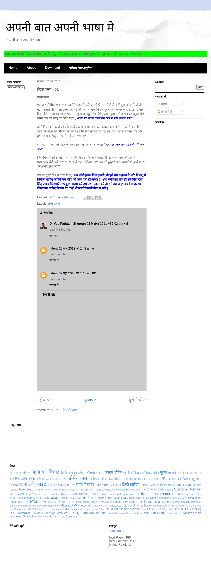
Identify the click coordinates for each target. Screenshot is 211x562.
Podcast (31, 509)
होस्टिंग (134, 484)
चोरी (174, 472)
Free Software (24, 497)
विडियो (26, 484)
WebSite (138, 513)
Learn (125, 501)
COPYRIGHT (155, 489)
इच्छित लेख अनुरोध (80, 68)
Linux (148, 501)
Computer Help (102, 489)
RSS (101, 509)
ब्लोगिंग (163, 478)
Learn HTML (136, 501)
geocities (39, 498)
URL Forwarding (20, 513)
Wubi (30, 516)
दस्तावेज (102, 478)
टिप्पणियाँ (165, 111)
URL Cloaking (192, 509)
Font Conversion (125, 494)
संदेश (162, 104)
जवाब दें (54, 235)
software (135, 509)
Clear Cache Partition (56, 489)
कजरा (101, 472)
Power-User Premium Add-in (54, 509)
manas (157, 501)
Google (72, 498)
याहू (193, 478)
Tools (161, 509)
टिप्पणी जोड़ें (48, 294)
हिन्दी (125, 484)
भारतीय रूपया (174, 478)
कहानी (126, 472)
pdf (11, 509)
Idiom (78, 501)
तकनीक (93, 478)
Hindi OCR (23, 501)
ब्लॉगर (144, 478)
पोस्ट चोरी (113, 478)
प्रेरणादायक (135, 478)
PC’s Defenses (193, 505)
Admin (144, 484)
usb (34, 513)
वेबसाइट (38, 484)
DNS (40, 494)
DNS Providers (52, 494)
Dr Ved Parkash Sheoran (67, 223)
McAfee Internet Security (176, 501)
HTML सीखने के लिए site (52, 501)
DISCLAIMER (18, 494)
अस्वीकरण (24, 472)
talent (53, 248)
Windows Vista (191, 513)
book (22, 489)
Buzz (29, 489)
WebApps (127, 513)
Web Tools (115, 513)
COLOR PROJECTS (81, 489)
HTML (34, 501)
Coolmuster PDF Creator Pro (129, 489)
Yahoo (57, 516)
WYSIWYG (40, 516)
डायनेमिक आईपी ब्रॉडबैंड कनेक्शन (27, 478)
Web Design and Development (85, 513)
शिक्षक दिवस (64, 484)
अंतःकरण (14, 472)
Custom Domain (187, 489)
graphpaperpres (178, 498)
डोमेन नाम (78, 478)
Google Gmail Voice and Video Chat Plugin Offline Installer (132, 497)
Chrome (38, 489)
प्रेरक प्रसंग (54, 203)
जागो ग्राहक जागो (186, 472)
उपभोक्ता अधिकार (76, 472)
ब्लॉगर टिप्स (153, 478)
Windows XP (18, 516)
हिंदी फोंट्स (116, 484)
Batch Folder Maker (160, 484)
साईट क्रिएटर (85, 484)
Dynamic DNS (69, 494)
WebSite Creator (155, 513)
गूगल (163, 472)
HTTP (70, 501)
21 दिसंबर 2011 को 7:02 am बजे (107, 223)
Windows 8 (175, 513)
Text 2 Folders (149, 509)
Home (13, 67)
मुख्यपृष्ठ (89, 399)
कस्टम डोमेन (113, 472)
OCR (164, 505)
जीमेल (198, 472)
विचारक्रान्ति (16, 484)
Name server (101, 505)
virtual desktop (46, 513)
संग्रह (73, 484)
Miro (90, 505)
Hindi (191, 497)
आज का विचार (45, 472)
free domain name (156, 494)
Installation (114, 501)
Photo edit (20, 509)
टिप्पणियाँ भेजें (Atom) (63, 409)
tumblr (169, 509)
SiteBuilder (111, 509)
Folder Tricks (108, 494)
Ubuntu (178, 509)
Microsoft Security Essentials (44, 505)
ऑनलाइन (91, 472)
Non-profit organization (138, 505)
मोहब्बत (186, 478)
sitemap (124, 509)
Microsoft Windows (73, 505)
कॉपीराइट (136, 472)
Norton (157, 505)
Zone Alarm (73, 516)
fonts (137, 494)
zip (63, 516)
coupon (169, 489)
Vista (59, 513)
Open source (176, 505)
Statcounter (116, 530)
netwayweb (116, 505)
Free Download (180, 494)
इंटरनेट (64, 472)
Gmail (63, 497)
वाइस (198, 478)
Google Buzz (85, 497)
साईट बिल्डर (102, 484)
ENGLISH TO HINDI (89, 494)
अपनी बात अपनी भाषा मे (60, 27)
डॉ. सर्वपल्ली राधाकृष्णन (57, 478)
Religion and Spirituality (84, 509)
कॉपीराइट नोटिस (150, 472)
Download (52, 67)
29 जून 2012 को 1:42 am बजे (77, 248)
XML (50, 516)
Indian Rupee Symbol (94, 501)
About (31, 67)
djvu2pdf (32, 494)
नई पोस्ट (43, 399)
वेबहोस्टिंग (52, 484)
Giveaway (51, 497)
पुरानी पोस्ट (138, 399)
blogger (190, 484)
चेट (169, 472)
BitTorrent (178, 484)
